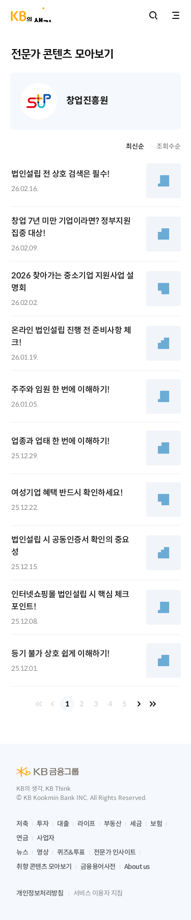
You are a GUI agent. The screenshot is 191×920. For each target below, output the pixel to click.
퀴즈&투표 (71, 852)
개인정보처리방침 (39, 893)
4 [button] (110, 704)
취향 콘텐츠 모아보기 (44, 866)
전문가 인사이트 (115, 852)
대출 (63, 823)
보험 (156, 823)
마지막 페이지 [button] (153, 704)
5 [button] (124, 704)
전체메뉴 (176, 15)
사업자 (45, 838)
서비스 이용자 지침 (98, 893)
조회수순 (168, 146)
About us (137, 866)
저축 (22, 823)
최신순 (135, 146)
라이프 (86, 823)
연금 (22, 838)
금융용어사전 (98, 866)
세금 (136, 823)
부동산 (113, 823)
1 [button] (67, 704)
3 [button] (96, 704)
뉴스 (22, 852)
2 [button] (81, 704)
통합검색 (153, 15)
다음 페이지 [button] (138, 704)
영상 (42, 852)
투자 (42, 823)
